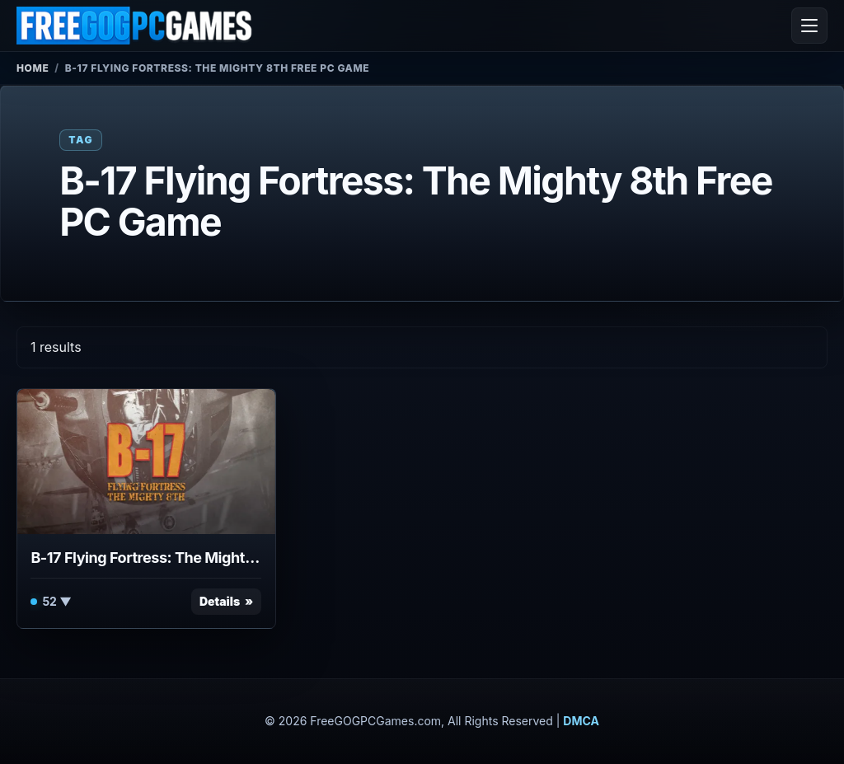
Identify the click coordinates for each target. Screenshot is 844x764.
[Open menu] (809, 25)
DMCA (581, 721)
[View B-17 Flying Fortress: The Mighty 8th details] (146, 461)
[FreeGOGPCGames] (135, 26)
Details (219, 601)
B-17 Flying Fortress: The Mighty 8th (145, 557)
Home (32, 68)
